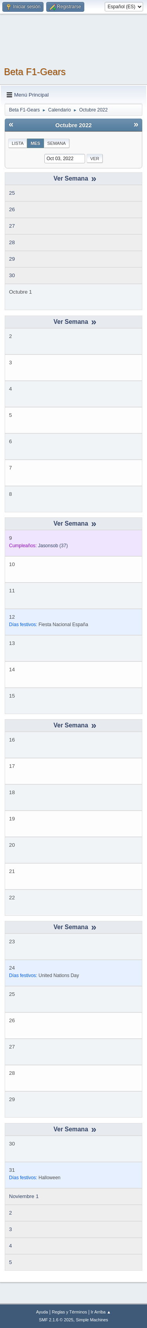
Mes (35, 143)
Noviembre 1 (24, 1196)
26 (12, 209)
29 (12, 259)
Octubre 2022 (73, 125)
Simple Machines (92, 1319)
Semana (56, 143)
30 (12, 275)
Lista (18, 143)
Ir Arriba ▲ (101, 1312)
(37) (53, 545)
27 (12, 226)
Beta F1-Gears (34, 71)
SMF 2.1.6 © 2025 (56, 1319)
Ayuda (42, 1312)
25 (12, 193)
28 (12, 242)
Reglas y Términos (69, 1312)
